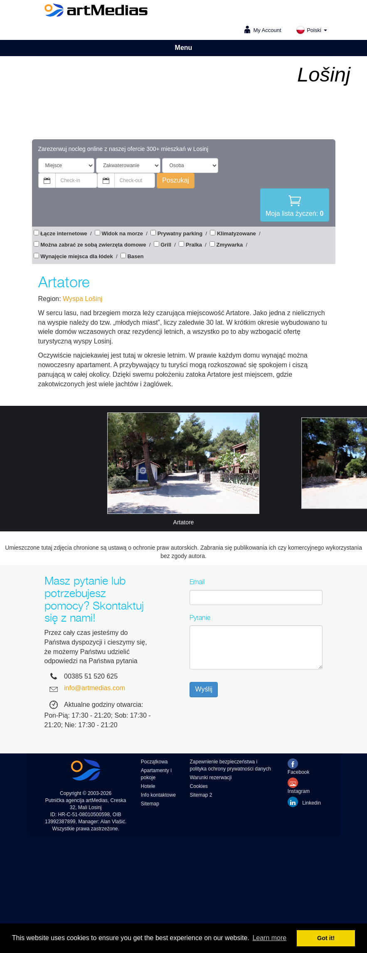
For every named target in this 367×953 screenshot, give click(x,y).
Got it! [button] (326, 938)
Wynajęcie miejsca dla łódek (76, 256)
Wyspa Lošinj (82, 298)
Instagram (299, 786)
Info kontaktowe (158, 795)
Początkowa (154, 762)
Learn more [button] (269, 937)
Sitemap (150, 804)
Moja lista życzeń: (295, 205)
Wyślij (203, 689)
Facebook (299, 766)
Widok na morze (122, 233)
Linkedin (304, 802)
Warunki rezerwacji (211, 777)
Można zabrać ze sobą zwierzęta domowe (93, 245)
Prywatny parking (180, 233)
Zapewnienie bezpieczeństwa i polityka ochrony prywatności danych (230, 765)
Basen (135, 256)
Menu (183, 47)
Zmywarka (230, 245)
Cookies (198, 786)
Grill (165, 245)
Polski (311, 30)
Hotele (148, 786)
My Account (267, 30)
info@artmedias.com (94, 687)
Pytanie (200, 617)
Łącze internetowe (63, 233)
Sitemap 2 (201, 795)
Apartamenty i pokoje (156, 774)
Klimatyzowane (236, 233)
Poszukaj (175, 180)
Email (197, 581)
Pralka (194, 245)
